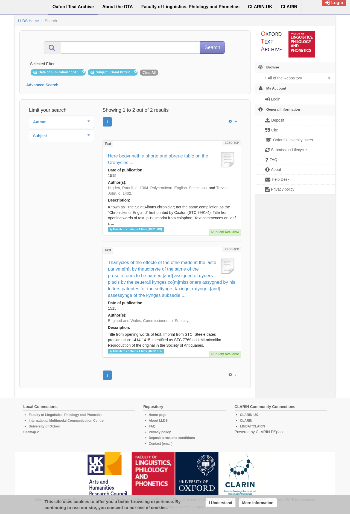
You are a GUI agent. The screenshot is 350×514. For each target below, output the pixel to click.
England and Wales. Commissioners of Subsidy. (148, 320)
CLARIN (246, 421)
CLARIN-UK (249, 415)
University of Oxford (44, 426)
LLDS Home (28, 21)
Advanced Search (42, 85)
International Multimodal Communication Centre (66, 421)
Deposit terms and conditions (172, 438)
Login (334, 2)
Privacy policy (160, 432)
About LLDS (158, 421)
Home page (158, 415)
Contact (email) (161, 444)
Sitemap (29, 432)
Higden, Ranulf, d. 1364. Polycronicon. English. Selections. (158, 188)
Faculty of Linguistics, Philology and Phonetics (65, 415)
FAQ (152, 426)
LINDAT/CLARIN (252, 426)
